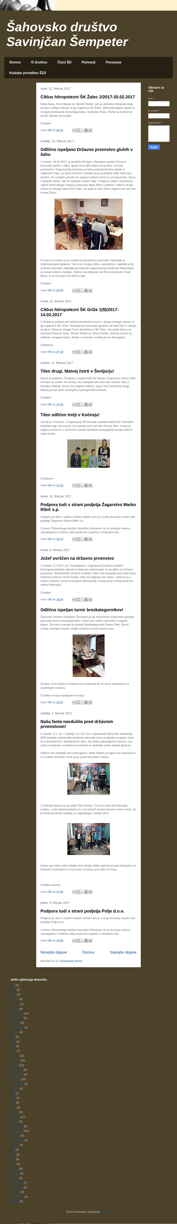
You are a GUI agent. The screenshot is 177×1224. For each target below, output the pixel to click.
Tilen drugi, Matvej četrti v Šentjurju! (77, 371)
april (13, 989)
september (17, 1027)
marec (14, 999)
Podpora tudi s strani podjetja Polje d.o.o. (82, 911)
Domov (15, 62)
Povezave (113, 62)
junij (13, 1041)
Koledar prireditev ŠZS (27, 73)
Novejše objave (53, 952)
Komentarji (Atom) (71, 961)
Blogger (105, 1211)
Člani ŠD (65, 62)
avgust (15, 1032)
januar (14, 1008)
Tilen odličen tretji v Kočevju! (69, 414)
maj (13, 1046)
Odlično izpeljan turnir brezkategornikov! (81, 609)
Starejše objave (123, 952)
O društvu (39, 62)
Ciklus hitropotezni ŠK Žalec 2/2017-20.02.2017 (87, 97)
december (17, 1013)
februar (15, 1004)
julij (13, 985)
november (17, 1018)
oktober (15, 1022)
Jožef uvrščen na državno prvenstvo (77, 558)
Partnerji (89, 62)
